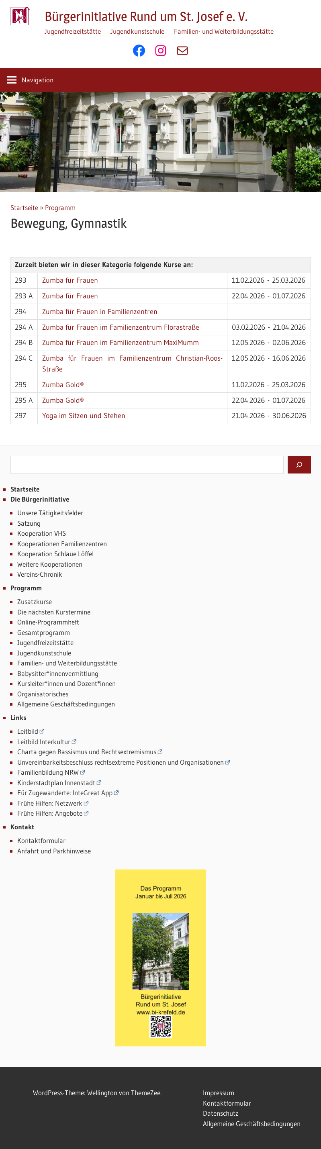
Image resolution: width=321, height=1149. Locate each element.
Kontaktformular (41, 840)
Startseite (24, 207)
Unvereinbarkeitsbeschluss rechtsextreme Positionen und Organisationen (120, 762)
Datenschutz (220, 1113)
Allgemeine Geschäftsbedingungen (66, 704)
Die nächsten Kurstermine (53, 612)
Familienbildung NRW (48, 772)
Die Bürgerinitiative (39, 499)
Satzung (29, 523)
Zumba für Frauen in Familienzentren (99, 311)
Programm (60, 207)
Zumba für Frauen (70, 280)
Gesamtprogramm (43, 632)
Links (18, 717)
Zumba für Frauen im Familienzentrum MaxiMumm (120, 342)
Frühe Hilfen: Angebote (49, 813)
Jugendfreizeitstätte (73, 31)
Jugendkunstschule (137, 31)
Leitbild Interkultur (43, 741)
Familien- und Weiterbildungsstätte (224, 31)
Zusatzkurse (34, 601)
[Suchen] (299, 464)
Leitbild (27, 731)
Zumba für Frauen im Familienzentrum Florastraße (120, 327)
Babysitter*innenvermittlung (57, 673)
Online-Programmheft (48, 622)
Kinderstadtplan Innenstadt (56, 782)
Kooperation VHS (41, 533)
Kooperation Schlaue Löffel (55, 553)
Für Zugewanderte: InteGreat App (64, 792)
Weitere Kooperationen (49, 564)
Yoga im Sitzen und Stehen (83, 415)
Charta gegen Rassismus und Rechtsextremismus (86, 751)
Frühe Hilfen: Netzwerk (49, 803)
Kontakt (22, 826)
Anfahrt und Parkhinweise (54, 851)
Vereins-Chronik (39, 574)
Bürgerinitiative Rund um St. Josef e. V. (146, 16)
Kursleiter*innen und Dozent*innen (66, 683)
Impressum (218, 1092)
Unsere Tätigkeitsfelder (50, 512)
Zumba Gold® (63, 384)
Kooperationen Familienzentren (62, 543)
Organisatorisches (42, 694)
